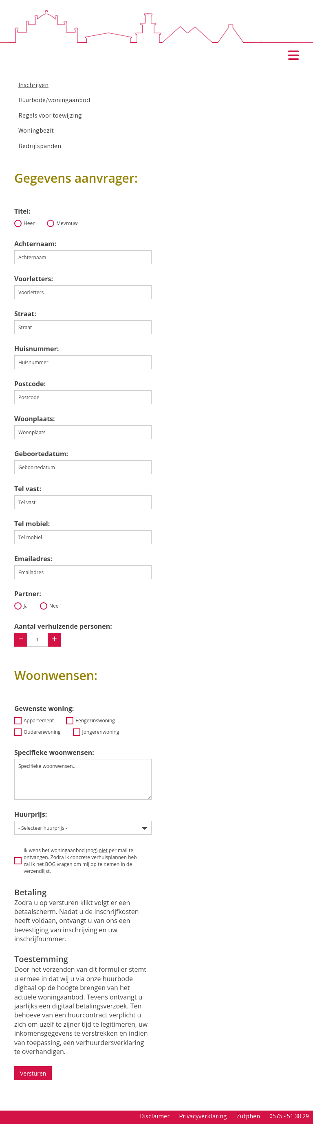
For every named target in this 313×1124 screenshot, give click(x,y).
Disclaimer (155, 1117)
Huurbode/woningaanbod (54, 100)
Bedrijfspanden (39, 146)
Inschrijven (33, 85)
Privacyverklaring (203, 1117)
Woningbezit (36, 131)
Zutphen (248, 1117)
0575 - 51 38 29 (289, 1117)
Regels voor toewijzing (50, 116)
